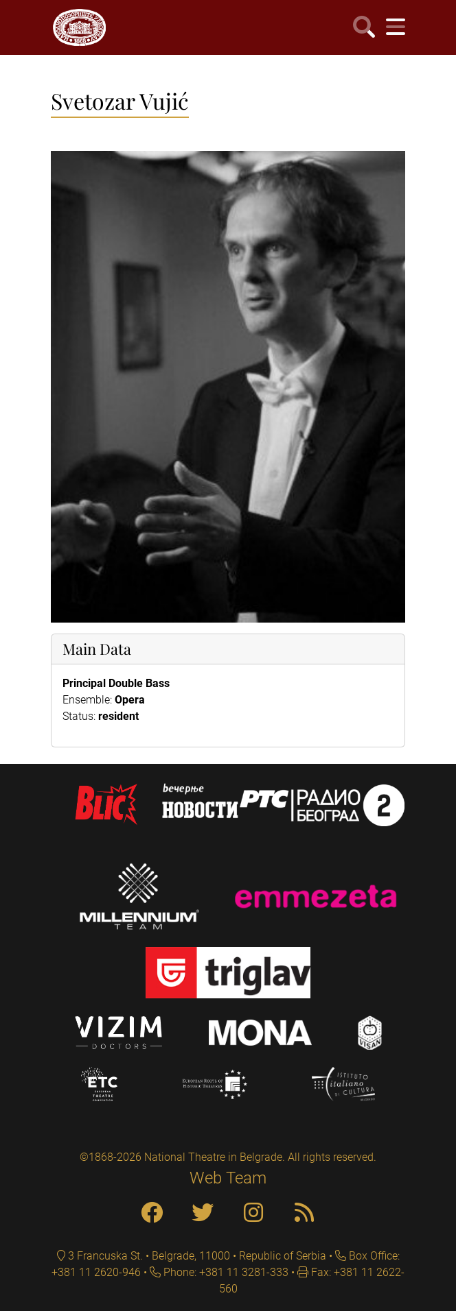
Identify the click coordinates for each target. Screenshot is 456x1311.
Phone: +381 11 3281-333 (224, 1272)
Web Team (228, 1178)
